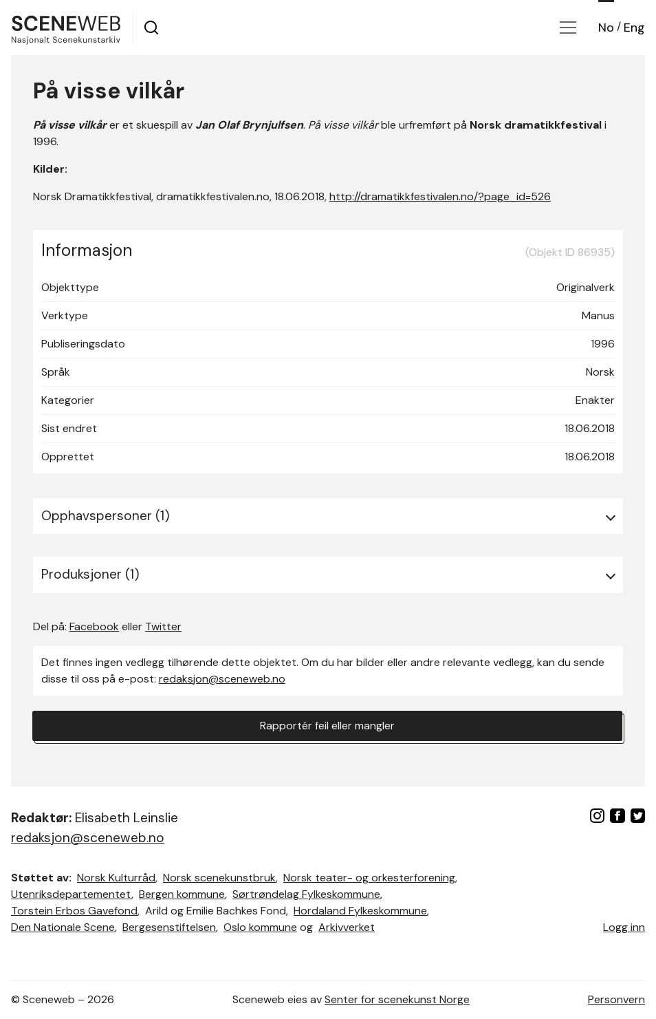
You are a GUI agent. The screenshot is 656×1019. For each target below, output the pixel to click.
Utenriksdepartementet (71, 894)
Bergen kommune (182, 894)
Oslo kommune (260, 927)
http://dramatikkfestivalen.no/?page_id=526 (440, 196)
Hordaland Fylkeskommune (360, 910)
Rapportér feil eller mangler (327, 725)
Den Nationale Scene (63, 927)
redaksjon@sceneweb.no (222, 679)
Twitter (163, 626)
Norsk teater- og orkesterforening (369, 877)
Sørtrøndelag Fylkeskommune (306, 894)
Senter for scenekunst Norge (397, 999)
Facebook (94, 626)
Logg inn (624, 927)
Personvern (616, 999)
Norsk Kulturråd (116, 877)
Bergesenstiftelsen (169, 927)
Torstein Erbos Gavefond (74, 910)
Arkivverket (346, 927)
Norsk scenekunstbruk (219, 877)
